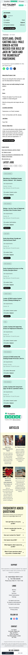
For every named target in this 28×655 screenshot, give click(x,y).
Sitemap (14, 597)
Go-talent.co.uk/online (14, 604)
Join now (21, 5)
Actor (11, 165)
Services (14, 593)
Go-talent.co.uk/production (14, 602)
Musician (6, 165)
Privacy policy (14, 609)
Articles (14, 589)
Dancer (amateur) (8, 173)
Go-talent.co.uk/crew (14, 600)
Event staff (6, 233)
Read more (7, 198)
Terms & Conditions (14, 607)
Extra (20, 165)
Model (15, 165)
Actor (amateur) (7, 203)
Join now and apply (9, 28)
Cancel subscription (14, 595)
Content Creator (7, 293)
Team (14, 591)
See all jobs (6, 168)
